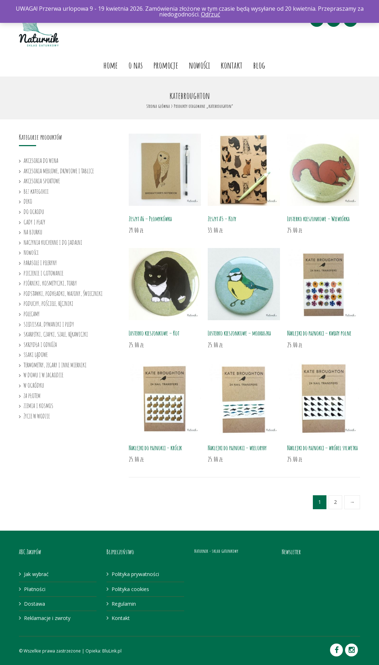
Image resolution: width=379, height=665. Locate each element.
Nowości (199, 65)
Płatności (34, 589)
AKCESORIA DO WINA (41, 160)
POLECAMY (32, 314)
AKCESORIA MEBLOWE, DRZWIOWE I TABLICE (59, 171)
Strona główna (158, 106)
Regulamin (124, 603)
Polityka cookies (130, 589)
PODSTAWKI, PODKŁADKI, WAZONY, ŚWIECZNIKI (63, 293)
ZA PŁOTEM (32, 396)
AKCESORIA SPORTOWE (42, 181)
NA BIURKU (33, 232)
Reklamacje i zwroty (47, 618)
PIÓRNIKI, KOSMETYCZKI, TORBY (50, 283)
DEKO (28, 201)
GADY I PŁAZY (34, 222)
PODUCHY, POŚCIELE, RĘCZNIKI (48, 303)
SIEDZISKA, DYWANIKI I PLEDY (49, 324)
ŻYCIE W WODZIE (37, 416)
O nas (135, 65)
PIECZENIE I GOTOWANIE (43, 273)
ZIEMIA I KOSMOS (38, 406)
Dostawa (34, 603)
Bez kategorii (36, 191)
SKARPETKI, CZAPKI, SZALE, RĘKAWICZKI (56, 334)
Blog (259, 65)
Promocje (165, 65)
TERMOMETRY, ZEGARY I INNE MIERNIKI (55, 365)
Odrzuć (210, 14)
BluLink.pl (112, 651)
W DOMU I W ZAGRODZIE (43, 375)
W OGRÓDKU (34, 385)
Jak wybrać (36, 574)
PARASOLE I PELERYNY (40, 263)
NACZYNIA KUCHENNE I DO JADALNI (53, 242)
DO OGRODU (34, 211)
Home (110, 65)
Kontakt (231, 65)
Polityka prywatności (135, 574)
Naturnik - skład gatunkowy (216, 551)
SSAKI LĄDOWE (36, 354)
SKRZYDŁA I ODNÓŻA (40, 344)
